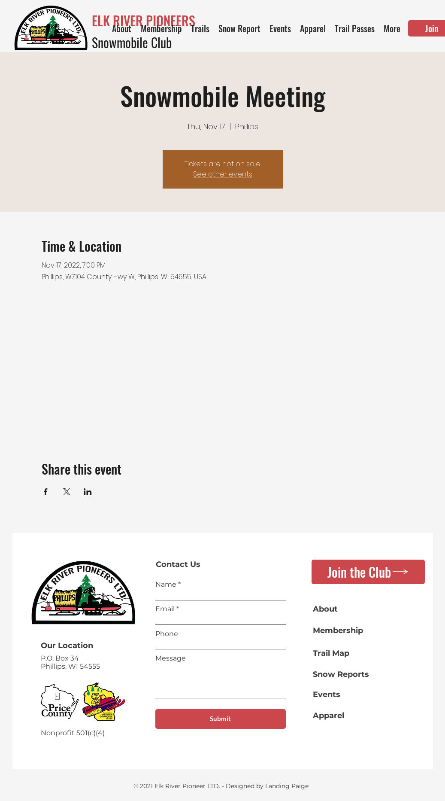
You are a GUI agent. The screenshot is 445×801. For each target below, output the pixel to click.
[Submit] (220, 719)
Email (165, 609)
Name (165, 584)
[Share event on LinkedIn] (88, 491)
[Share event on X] (67, 491)
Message (170, 658)
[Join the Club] (368, 572)
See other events (222, 174)
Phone (166, 633)
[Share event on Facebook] (46, 491)
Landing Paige (287, 786)
